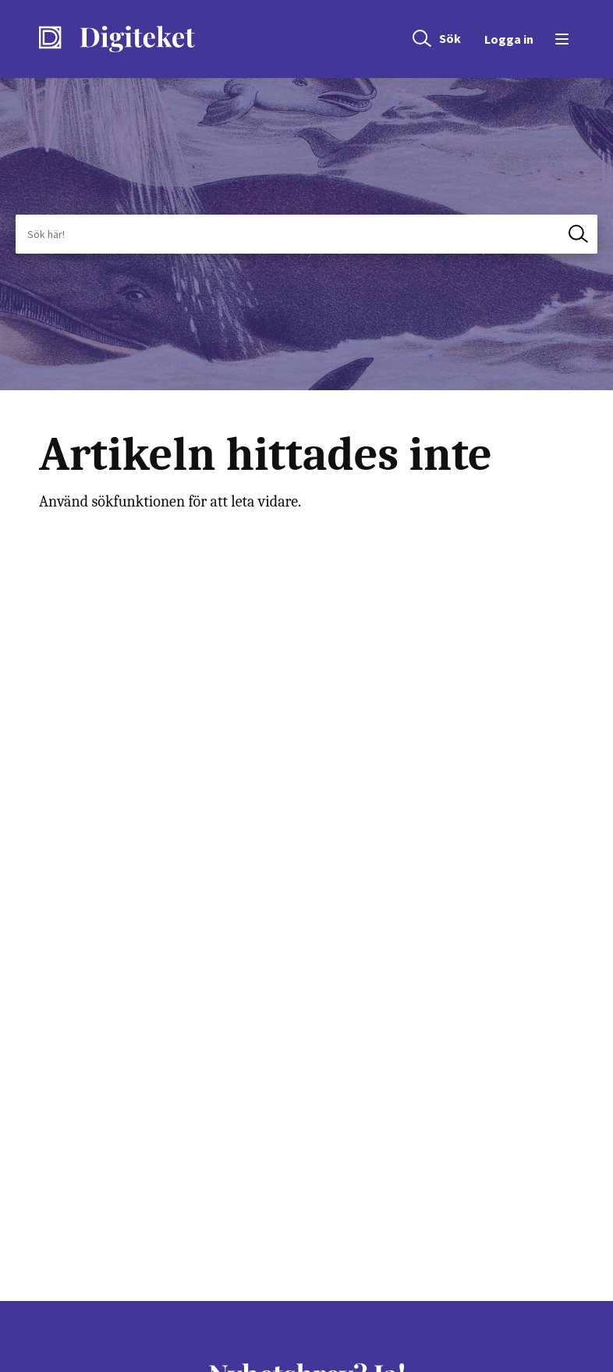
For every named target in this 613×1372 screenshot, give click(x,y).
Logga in (508, 39)
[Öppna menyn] (559, 39)
